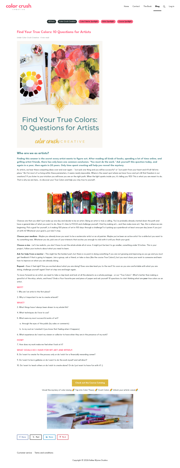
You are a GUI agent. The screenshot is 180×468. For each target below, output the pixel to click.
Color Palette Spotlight (89, 21)
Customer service (24, 453)
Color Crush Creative (67, 21)
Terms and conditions (44, 453)
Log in (171, 6)
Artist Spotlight (108, 21)
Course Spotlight (125, 21)
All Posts (51, 21)
